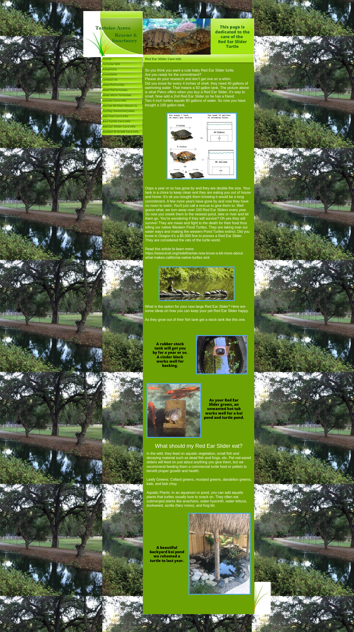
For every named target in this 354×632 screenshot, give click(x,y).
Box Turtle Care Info (115, 121)
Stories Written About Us (119, 106)
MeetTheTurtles (113, 85)
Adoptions (109, 69)
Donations (109, 74)
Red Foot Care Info (114, 116)
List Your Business (229, 624)
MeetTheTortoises (114, 90)
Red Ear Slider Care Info (118, 126)
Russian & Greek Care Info (120, 132)
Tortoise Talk (110, 64)
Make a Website (199, 624)
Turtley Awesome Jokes (118, 111)
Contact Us (109, 79)
